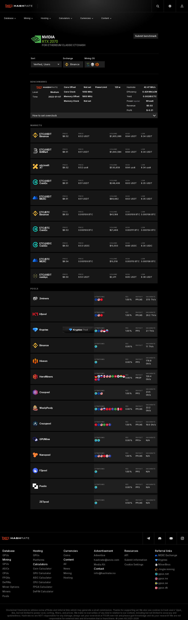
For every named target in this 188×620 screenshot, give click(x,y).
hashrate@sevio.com (106, 560)
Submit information (135, 560)
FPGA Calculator (42, 587)
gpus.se (161, 583)
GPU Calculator (42, 573)
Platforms (38, 560)
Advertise (99, 555)
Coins (67, 555)
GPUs (5, 555)
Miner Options (10, 587)
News (67, 568)
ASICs (5, 568)
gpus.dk (161, 587)
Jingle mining (165, 569)
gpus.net (162, 574)
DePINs (6, 582)
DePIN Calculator (43, 591)
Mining (68, 573)
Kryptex (161, 560)
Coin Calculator (42, 568)
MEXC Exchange (166, 555)
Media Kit (99, 564)
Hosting (68, 577)
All (65, 564)
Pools (5, 596)
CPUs (5, 573)
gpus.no (161, 578)
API (126, 555)
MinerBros (162, 564)
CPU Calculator (42, 582)
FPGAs (6, 577)
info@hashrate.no (104, 573)
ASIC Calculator (42, 577)
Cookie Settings (133, 564)
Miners (6, 591)
